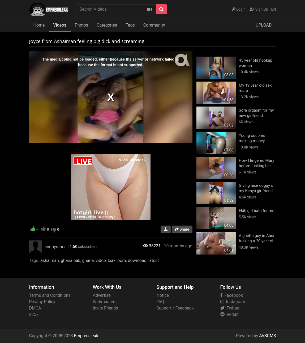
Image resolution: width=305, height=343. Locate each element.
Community (154, 25)
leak (111, 260)
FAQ (160, 301)
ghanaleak (70, 260)
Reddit (229, 314)
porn (121, 260)
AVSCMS (267, 335)
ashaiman (49, 260)
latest (153, 260)
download (137, 260)
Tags (130, 25)
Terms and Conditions (50, 295)
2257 (34, 314)
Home (39, 25)
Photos (81, 25)
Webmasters (105, 301)
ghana (88, 260)
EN (273, 9)
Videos (59, 25)
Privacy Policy (42, 301)
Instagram (232, 301)
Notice (163, 295)
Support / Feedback (175, 308)
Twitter (230, 308)
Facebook (231, 295)
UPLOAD (264, 25)
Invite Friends (105, 308)
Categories (107, 25)
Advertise (102, 295)
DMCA (35, 308)
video (101, 260)
